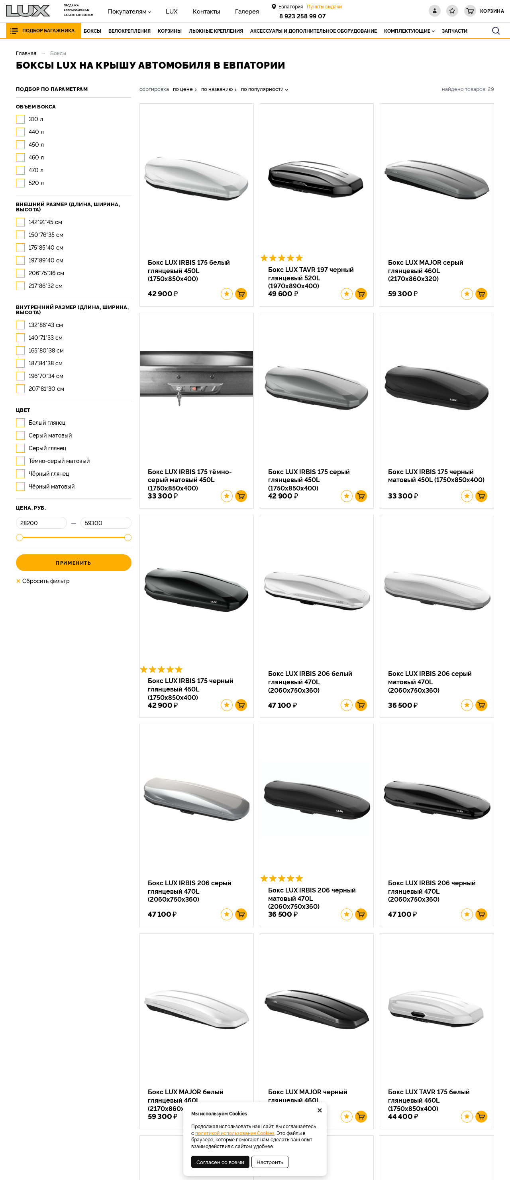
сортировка (154, 88)
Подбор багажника (48, 30)
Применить (73, 562)
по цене (183, 88)
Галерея (223, 10)
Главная (26, 52)
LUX (161, 10)
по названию (217, 88)
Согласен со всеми (220, 1161)
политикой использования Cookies (235, 1132)
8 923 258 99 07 (304, 15)
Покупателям (123, 10)
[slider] (19, 537)
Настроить (270, 1161)
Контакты (189, 10)
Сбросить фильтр (43, 580)
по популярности (262, 88)
